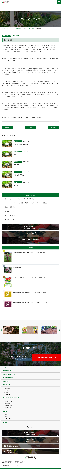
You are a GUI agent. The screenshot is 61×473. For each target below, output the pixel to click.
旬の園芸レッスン (9, 211)
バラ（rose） (6, 390)
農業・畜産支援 (7, 394)
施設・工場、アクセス (8, 418)
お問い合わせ (6, 381)
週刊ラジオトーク (20, 28)
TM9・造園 (6, 392)
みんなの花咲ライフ (10, 215)
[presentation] (1, 330)
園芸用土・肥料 (7, 388)
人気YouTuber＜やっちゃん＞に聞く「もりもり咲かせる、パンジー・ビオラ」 (26, 203)
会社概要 (5, 416)
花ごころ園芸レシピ (10, 207)
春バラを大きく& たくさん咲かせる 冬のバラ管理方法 (19, 199)
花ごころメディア (10, 28)
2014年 (32, 28)
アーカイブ (27, 28)
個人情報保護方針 (7, 465)
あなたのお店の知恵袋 (8, 377)
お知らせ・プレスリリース (9, 374)
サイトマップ (15, 465)
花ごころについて (7, 370)
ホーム (3, 28)
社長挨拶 (5, 414)
